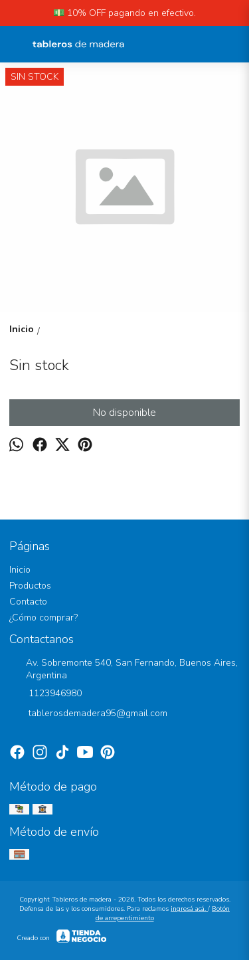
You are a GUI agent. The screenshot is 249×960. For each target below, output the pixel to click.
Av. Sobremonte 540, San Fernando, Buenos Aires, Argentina (123, 669)
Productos (30, 585)
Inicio (20, 569)
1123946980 (45, 694)
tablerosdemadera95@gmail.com (88, 714)
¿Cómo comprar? (43, 617)
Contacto (28, 601)
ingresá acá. (189, 908)
